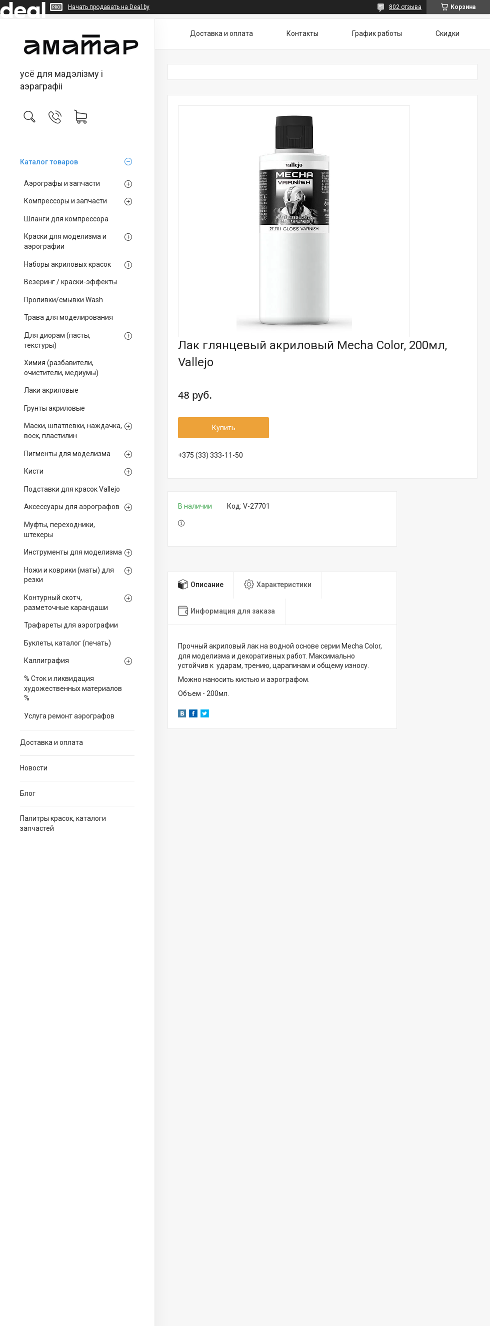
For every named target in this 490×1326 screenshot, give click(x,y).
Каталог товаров (49, 162)
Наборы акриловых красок (67, 264)
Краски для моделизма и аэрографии (65, 241)
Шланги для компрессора (66, 219)
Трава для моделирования (68, 317)
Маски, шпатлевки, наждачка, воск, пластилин (73, 431)
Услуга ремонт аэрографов (69, 716)
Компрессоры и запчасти (65, 201)
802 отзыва (405, 6)
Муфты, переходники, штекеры (59, 530)
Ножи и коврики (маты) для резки (69, 575)
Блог (28, 793)
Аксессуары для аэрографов (72, 507)
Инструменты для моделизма (73, 552)
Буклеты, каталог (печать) (67, 643)
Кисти (34, 471)
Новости (34, 768)
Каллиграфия (46, 660)
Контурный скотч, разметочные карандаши (66, 603)
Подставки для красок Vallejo (72, 489)
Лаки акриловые (51, 390)
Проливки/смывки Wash (63, 300)
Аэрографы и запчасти (62, 183)
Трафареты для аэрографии (71, 625)
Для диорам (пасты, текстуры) (57, 340)
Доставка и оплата (51, 742)
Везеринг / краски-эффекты (70, 282)
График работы (377, 33)
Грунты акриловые (54, 408)
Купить (224, 428)
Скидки (448, 33)
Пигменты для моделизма (67, 454)
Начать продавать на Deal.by (109, 6)
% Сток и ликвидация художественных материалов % (73, 688)
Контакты (302, 33)
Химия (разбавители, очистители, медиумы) (61, 368)
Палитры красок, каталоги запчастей (63, 823)
